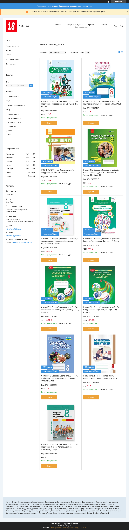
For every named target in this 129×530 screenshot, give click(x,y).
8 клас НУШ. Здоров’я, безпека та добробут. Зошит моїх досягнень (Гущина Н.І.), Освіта (101, 240)
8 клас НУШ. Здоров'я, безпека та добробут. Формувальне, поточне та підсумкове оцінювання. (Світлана (59, 241)
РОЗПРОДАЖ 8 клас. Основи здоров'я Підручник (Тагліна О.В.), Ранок (57, 171)
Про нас (91, 25)
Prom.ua (75, 524)
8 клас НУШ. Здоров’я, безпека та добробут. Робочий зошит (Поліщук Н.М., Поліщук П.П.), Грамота (60, 309)
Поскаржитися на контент (59, 528)
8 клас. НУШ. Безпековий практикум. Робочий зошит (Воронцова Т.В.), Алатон (100, 377)
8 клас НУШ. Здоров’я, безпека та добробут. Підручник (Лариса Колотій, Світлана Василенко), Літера (59, 447)
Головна (58, 25)
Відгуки (8, 55)
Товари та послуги (74, 25)
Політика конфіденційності (77, 528)
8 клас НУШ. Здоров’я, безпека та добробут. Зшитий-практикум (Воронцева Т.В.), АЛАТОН (102, 102)
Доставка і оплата (81, 27)
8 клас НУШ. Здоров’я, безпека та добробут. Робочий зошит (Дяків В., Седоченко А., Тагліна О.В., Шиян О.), (101, 172)
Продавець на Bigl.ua (64, 526)
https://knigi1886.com (13, 229)
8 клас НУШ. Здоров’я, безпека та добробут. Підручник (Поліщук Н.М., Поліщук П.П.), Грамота (101, 309)
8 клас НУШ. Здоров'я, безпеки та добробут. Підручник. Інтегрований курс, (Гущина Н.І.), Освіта (59, 104)
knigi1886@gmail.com (13, 236)
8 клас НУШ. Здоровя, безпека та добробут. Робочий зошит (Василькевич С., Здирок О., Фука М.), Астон (59, 378)
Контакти (103, 25)
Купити (49, 123)
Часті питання (11, 64)
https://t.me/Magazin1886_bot (24, 242)
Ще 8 (9, 135)
